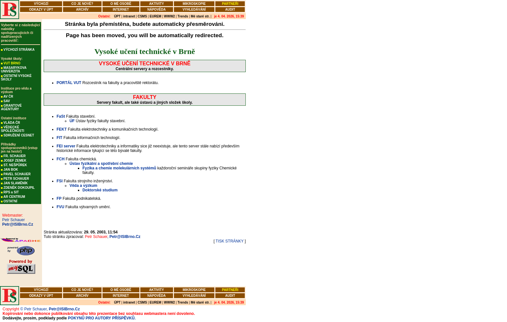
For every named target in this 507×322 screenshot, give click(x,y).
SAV (7, 101)
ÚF (72, 121)
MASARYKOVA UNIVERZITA (14, 69)
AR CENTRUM (14, 197)
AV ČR (8, 96)
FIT (59, 137)
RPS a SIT (11, 192)
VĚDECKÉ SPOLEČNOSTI (12, 129)
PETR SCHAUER (16, 178)
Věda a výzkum (83, 185)
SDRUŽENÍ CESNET (19, 135)
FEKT (62, 129)
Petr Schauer (12, 220)
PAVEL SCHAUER (17, 174)
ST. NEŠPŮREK (15, 165)
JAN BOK (11, 169)
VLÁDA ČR (12, 122)
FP (59, 198)
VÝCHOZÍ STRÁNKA (19, 49)
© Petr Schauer (33, 309)
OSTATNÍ (10, 201)
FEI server (66, 146)
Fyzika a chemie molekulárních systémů (119, 168)
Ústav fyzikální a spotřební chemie (101, 163)
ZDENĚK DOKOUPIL (19, 187)
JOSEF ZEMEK (15, 160)
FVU (60, 207)
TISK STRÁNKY (229, 241)
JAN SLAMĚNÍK (16, 183)
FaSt (61, 116)
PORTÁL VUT (69, 82)
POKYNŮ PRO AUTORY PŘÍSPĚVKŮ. (101, 318)
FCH (61, 159)
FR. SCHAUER (15, 156)
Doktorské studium (100, 190)
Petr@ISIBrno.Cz (16, 224)
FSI (60, 181)
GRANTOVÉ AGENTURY (11, 107)
